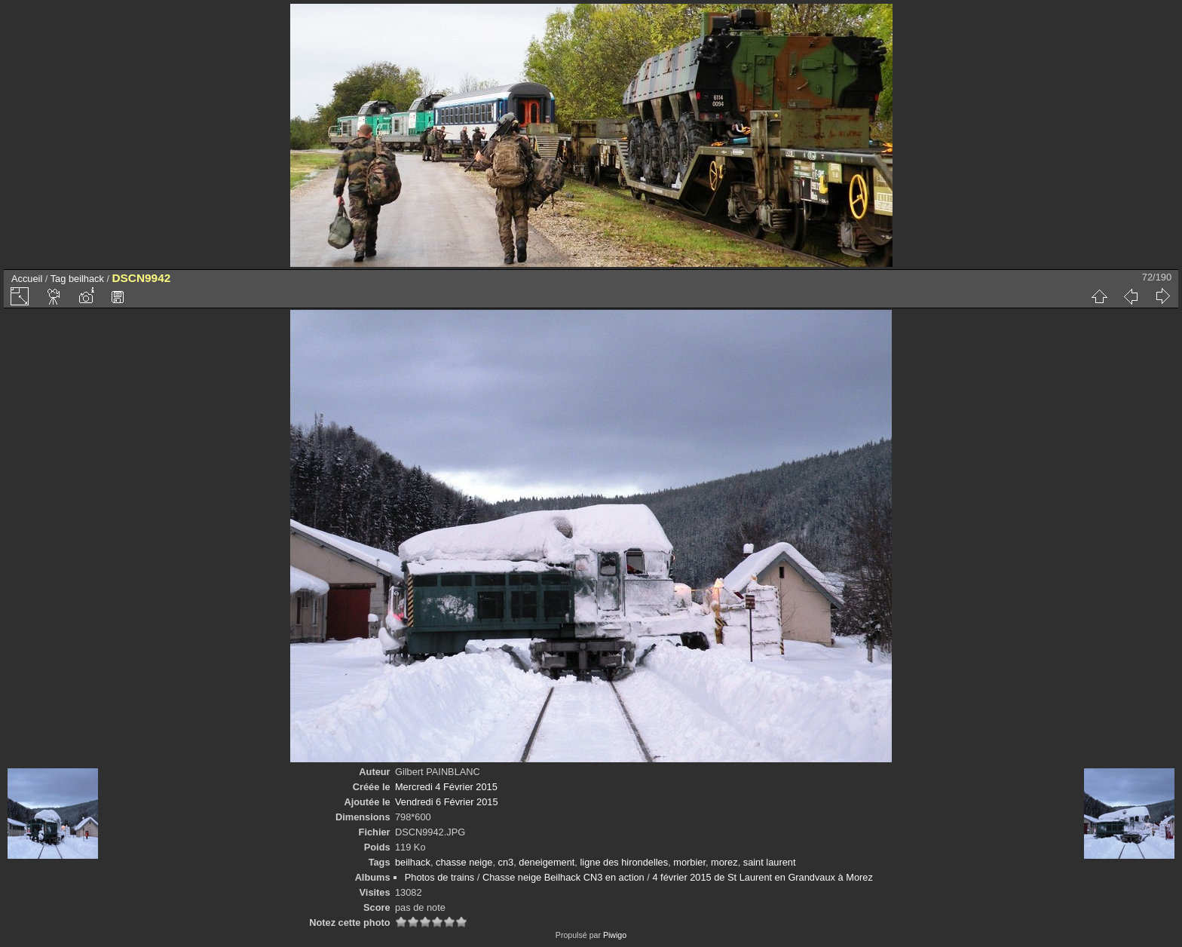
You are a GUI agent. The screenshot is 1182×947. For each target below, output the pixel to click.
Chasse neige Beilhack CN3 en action (563, 877)
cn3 (506, 862)
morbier (689, 862)
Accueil (26, 278)
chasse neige (464, 862)
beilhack (86, 278)
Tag (58, 278)
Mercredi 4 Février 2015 (446, 786)
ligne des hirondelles (624, 862)
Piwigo (614, 934)
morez (724, 862)
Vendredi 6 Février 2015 (446, 802)
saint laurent (769, 862)
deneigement (546, 862)
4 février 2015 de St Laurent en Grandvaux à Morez (762, 877)
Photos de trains (439, 877)
